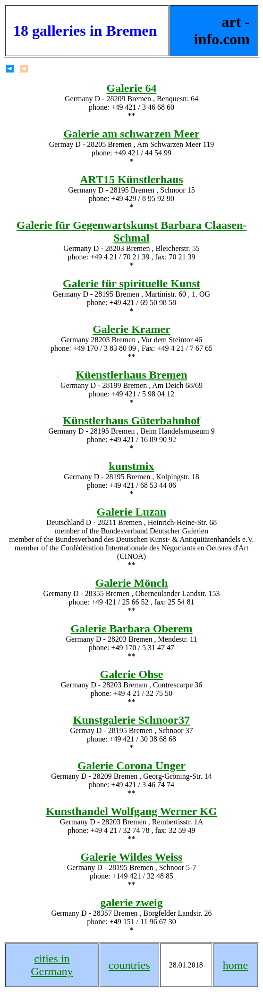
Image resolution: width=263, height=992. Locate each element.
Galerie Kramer (131, 329)
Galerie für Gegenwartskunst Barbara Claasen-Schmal (132, 231)
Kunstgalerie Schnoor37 (131, 720)
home (235, 965)
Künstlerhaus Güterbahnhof (131, 420)
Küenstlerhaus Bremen (131, 375)
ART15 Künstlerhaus (131, 179)
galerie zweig (131, 902)
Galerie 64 (132, 88)
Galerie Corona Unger (131, 765)
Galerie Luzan (131, 512)
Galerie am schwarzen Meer (131, 134)
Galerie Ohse (131, 674)
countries (129, 965)
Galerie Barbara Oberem (131, 628)
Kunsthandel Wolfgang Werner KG (131, 811)
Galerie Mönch (131, 583)
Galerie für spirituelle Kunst (131, 283)
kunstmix (131, 466)
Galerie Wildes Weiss (131, 857)
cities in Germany (52, 964)
